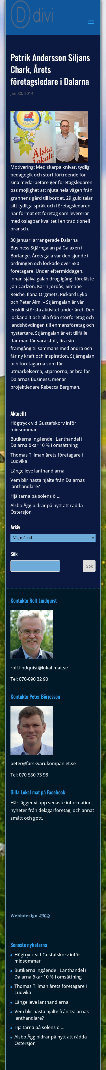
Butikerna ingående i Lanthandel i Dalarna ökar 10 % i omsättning (46, 442)
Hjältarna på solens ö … (35, 496)
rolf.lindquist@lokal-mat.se (39, 668)
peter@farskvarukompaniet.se (43, 763)
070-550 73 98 (33, 775)
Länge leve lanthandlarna (37, 471)
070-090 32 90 (33, 679)
